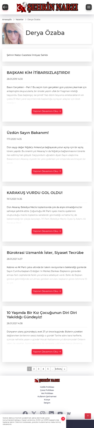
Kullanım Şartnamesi (47, 396)
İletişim (47, 403)
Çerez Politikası (47, 390)
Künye (47, 400)
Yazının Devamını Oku (47, 111)
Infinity (58, 369)
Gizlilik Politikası (47, 387)
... (52, 369)
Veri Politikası (47, 393)
